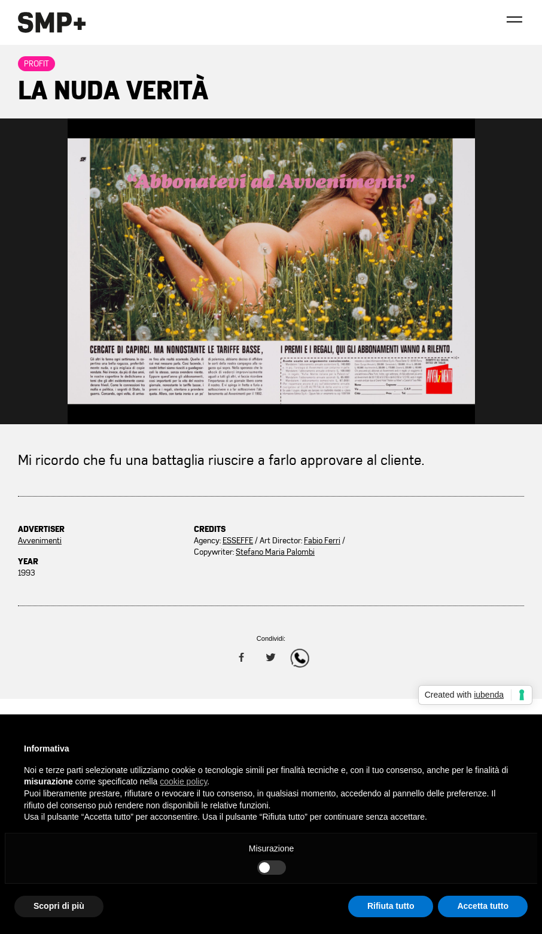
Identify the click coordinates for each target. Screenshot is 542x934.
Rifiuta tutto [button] (391, 906)
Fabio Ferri (322, 541)
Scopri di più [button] (59, 906)
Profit (36, 64)
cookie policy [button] (183, 781)
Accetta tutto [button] (482, 906)
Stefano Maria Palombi (275, 552)
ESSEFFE (238, 541)
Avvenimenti (40, 541)
